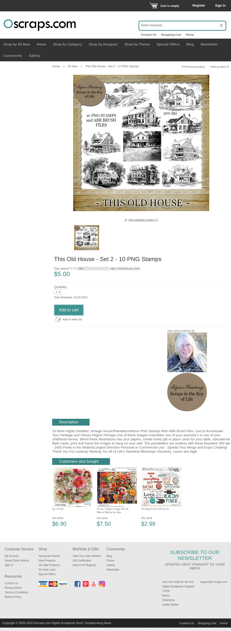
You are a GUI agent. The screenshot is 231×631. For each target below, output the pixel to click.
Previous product (193, 66)
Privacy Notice (13, 591)
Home (190, 34)
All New (73, 66)
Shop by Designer (103, 44)
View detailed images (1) (143, 220)
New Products (47, 564)
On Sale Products (49, 568)
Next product (220, 66)
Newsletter (209, 44)
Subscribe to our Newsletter (194, 558)
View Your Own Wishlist (87, 559)
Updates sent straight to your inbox (195, 570)
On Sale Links (47, 573)
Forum (110, 564)
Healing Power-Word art (155, 512)
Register (198, 5)
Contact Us (148, 34)
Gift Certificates (82, 564)
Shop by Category (67, 44)
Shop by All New (16, 44)
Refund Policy (13, 600)
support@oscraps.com (213, 585)
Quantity (60, 290)
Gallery (35, 55)
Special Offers (168, 44)
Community (12, 55)
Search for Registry (84, 568)
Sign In (220, 5)
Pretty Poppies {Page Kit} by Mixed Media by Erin (113, 513)
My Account (12, 559)
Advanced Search (49, 559)
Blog (190, 44)
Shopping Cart (171, 34)
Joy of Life (58, 512)
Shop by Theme (137, 44)
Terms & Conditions (16, 595)
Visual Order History (17, 564)
